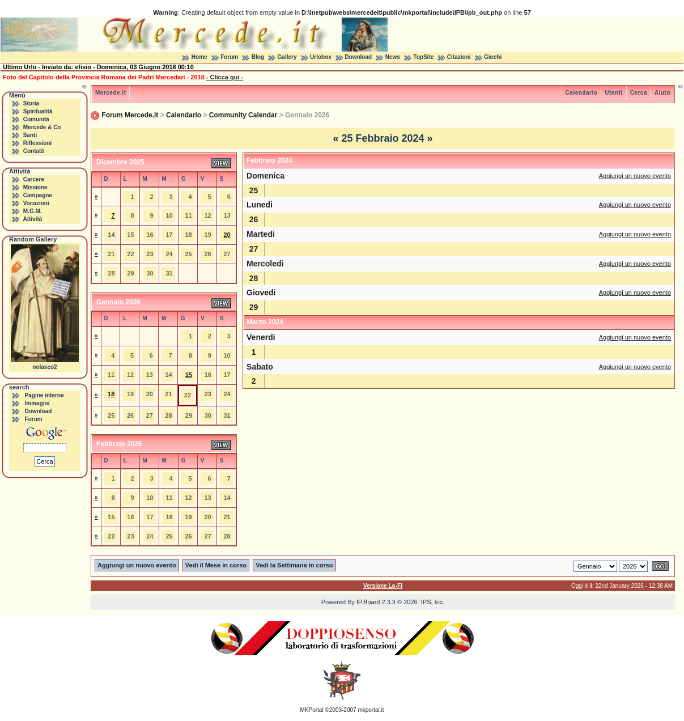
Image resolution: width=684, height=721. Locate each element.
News (392, 57)
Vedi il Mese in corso (216, 565)
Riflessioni (37, 143)
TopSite (423, 57)
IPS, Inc (432, 602)
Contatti (34, 151)
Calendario (582, 93)
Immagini (37, 403)
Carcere (33, 179)
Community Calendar (243, 115)
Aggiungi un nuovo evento (635, 175)
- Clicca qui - (224, 77)
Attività (32, 219)
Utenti (613, 93)
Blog (258, 57)
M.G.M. (32, 211)
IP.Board (368, 602)
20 (227, 234)
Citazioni (459, 57)
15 (188, 374)
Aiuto (662, 93)
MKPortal (312, 710)
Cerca (638, 93)
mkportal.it (371, 710)
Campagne (37, 195)
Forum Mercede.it (129, 115)
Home (199, 57)
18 (111, 394)
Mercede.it (110, 93)
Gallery (287, 57)
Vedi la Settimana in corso (294, 565)
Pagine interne (44, 395)
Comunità (36, 119)
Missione (35, 187)
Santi (30, 135)
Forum (229, 57)
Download (358, 57)
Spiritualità (38, 111)
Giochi (493, 57)
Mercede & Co (42, 127)
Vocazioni (36, 203)
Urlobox (321, 57)
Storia (31, 103)
